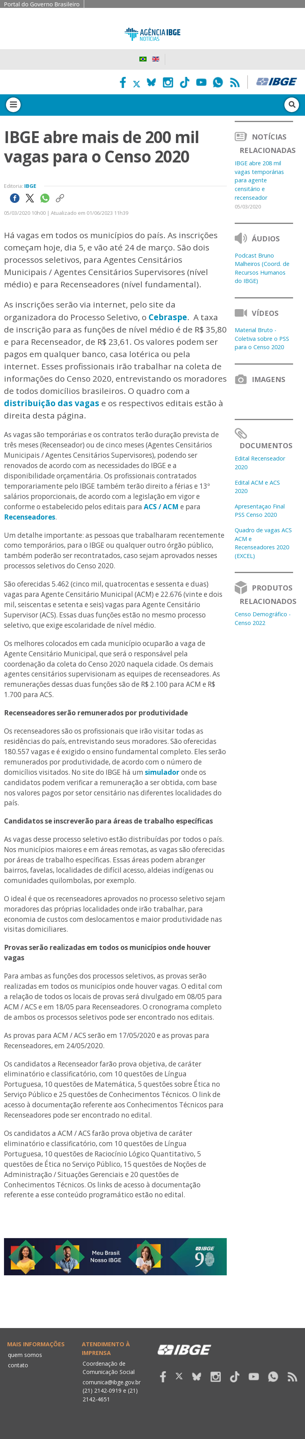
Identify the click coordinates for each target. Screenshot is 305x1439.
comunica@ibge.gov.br (112, 1382)
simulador (162, 772)
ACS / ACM (161, 506)
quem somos (25, 1355)
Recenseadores (29, 517)
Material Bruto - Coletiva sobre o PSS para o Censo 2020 (262, 338)
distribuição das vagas (51, 403)
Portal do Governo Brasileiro (42, 4)
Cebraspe (168, 317)
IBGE (30, 185)
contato (18, 1365)
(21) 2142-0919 (102, 1390)
